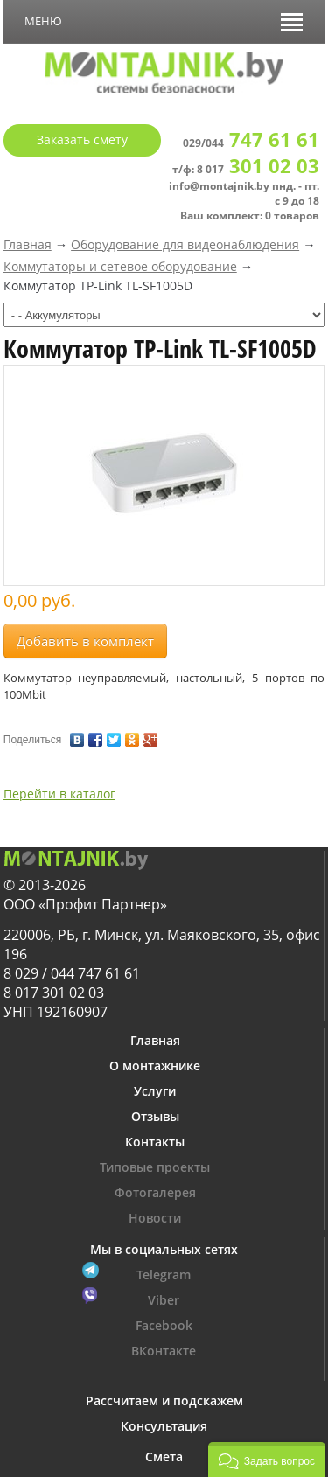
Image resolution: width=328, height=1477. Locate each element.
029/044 (251, 143)
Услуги (155, 1091)
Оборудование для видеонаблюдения (185, 244)
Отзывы (155, 1116)
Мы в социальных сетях (164, 1249)
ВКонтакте (163, 1350)
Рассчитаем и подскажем (164, 1400)
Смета (164, 1456)
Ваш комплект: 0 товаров (249, 215)
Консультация (164, 1426)
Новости (155, 1217)
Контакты (155, 1141)
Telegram (163, 1274)
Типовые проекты (155, 1167)
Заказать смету (82, 139)
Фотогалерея (155, 1192)
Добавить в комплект (85, 641)
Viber (163, 1300)
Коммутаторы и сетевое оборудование (120, 266)
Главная (27, 244)
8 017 (258, 169)
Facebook (164, 1325)
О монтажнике (154, 1065)
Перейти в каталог (59, 793)
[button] (266, 1459)
